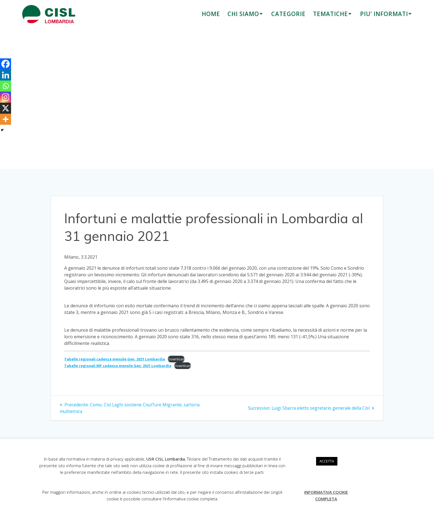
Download (176, 359)
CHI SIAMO (243, 14)
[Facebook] (5, 63)
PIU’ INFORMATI (384, 14)
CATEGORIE (288, 14)
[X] (5, 108)
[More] (5, 119)
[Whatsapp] (5, 86)
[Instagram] (5, 97)
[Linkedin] (5, 74)
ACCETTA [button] (326, 461)
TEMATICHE (330, 14)
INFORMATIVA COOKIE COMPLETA (326, 495)
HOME (211, 14)
